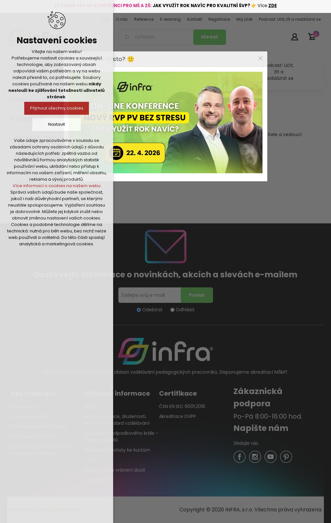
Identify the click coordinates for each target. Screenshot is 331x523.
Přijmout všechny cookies (56, 108)
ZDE (272, 6)
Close (260, 58)
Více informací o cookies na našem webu (57, 186)
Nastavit (56, 124)
